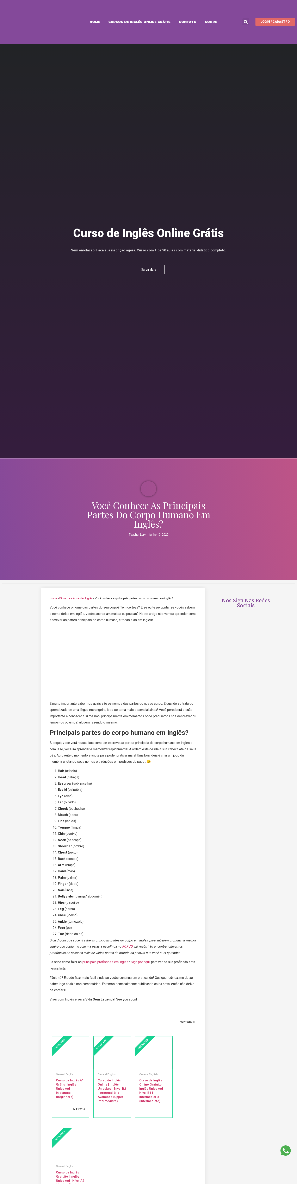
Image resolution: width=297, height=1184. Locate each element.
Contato (188, 22)
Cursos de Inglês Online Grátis (139, 22)
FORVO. (128, 946)
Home (95, 22)
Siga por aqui (140, 962)
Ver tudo (187, 1022)
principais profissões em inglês (105, 962)
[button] (245, 21)
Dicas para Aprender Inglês (75, 598)
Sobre (211, 22)
